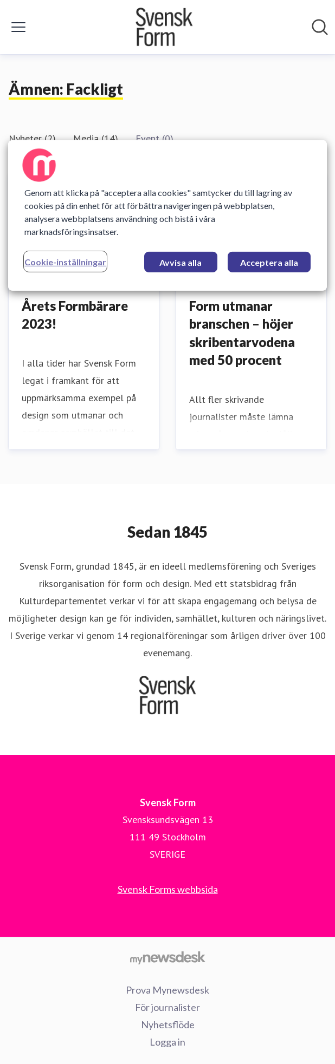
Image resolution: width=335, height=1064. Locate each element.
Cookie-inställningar (65, 262)
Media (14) (95, 138)
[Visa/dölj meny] (18, 27)
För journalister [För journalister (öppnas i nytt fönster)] (167, 1007)
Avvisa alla (180, 262)
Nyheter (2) (32, 138)
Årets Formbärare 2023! (75, 315)
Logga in (167, 1042)
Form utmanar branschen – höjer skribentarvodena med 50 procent (242, 333)
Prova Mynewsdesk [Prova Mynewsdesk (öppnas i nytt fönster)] (167, 990)
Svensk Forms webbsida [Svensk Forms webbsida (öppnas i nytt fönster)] (168, 889)
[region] (167, 215)
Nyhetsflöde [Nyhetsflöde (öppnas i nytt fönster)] (168, 1024)
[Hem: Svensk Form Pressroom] (164, 27)
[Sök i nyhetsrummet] (319, 27)
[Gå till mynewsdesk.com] (167, 957)
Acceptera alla (269, 262)
